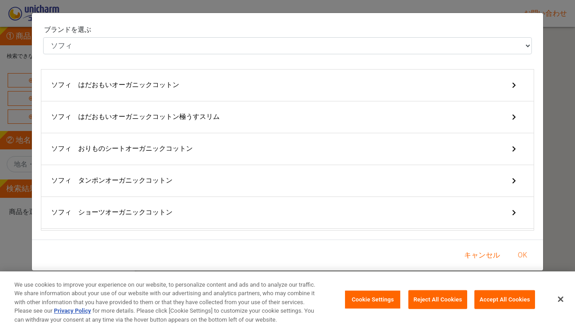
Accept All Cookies (504, 306)
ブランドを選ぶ (67, 30)
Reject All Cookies (437, 306)
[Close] (561, 306)
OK (522, 255)
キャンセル (482, 255)
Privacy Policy (72, 317)
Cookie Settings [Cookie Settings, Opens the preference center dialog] (373, 306)
